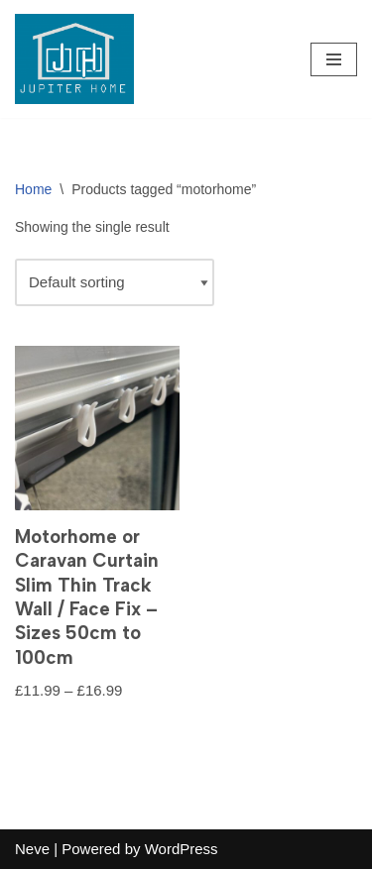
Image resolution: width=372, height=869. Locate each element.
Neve (32, 848)
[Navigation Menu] (333, 59)
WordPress (181, 848)
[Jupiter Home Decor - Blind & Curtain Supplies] (74, 59)
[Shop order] (114, 282)
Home (33, 189)
